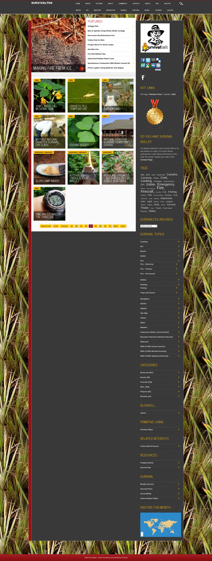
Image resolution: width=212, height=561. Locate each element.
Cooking (158, 10)
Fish (164, 192)
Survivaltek (42, 2)
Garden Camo (112, 109)
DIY (87, 10)
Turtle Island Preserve (149, 446)
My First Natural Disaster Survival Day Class (47, 142)
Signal (149, 205)
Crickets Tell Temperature (78, 107)
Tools (152, 208)
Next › (116, 226)
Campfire (172, 174)
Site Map (99, 3)
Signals (124, 10)
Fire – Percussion (147, 274)
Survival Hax (145, 467)
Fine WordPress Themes (119, 557)
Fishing (172, 191)
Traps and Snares (147, 293)
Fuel (175, 195)
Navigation (110, 10)
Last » (123, 226)
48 (95, 226)
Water (78, 10)
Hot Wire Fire (93, 49)
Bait (142, 175)
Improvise (166, 198)
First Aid (158, 192)
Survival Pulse (146, 489)
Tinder (144, 207)
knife (143, 201)
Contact (136, 3)
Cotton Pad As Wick (96, 40)
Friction (168, 195)
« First (56, 226)
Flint (150, 195)
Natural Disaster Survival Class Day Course (116, 142)
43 (71, 226)
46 (86, 226)
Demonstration (169, 181)
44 (76, 226)
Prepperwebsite (146, 463)
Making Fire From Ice (52, 67)
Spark (163, 205)
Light (149, 201)
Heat (150, 198)
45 (81, 226)
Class (156, 178)
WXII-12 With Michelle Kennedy (153, 351)
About (110, 3)
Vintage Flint (93, 26)
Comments (123, 3)
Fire (157, 3)
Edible (147, 10)
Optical (156, 201)
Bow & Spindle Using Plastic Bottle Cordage (106, 31)
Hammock (144, 198)
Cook (163, 177)
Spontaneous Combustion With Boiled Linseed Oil (109, 63)
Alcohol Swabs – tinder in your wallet (80, 178)
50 (105, 226)
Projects (143, 392)
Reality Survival (146, 484)
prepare (169, 201)
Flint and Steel (158, 195)
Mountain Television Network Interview (156, 337)
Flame (143, 195)
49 (100, 226)
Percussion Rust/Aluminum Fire (101, 35)
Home (78, 3)
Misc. (37, 80)
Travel (158, 208)
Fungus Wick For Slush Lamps (101, 45)
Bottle (153, 175)
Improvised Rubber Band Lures (101, 59)
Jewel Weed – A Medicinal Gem (45, 107)
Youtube (166, 94)
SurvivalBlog (145, 494)
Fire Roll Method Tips (97, 54)
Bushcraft (39, 152)
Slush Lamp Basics (47, 181)
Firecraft (49, 152)
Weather (97, 10)
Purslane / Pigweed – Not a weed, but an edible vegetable (117, 178)
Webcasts (144, 342)
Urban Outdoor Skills (149, 498)
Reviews (143, 396)
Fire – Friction (146, 269)
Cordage (158, 181)
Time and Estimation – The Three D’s (49, 215)
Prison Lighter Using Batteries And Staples (106, 68)
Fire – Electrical (146, 264)
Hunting (135, 10)
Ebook (87, 3)
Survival (171, 204)
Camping (146, 177)
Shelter (167, 3)
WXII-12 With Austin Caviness (152, 346)
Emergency (165, 184)
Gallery (170, 10)
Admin (143, 413)
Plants (162, 201)
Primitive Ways (146, 430)
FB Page (144, 94)
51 (110, 226)
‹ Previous (64, 226)
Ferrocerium (151, 188)
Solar (156, 204)
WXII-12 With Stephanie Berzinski (154, 356)
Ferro (143, 188)
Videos (147, 3)
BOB (148, 175)
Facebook (143, 77)
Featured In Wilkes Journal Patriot (154, 332)
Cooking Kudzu (79, 145)
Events (143, 377)
